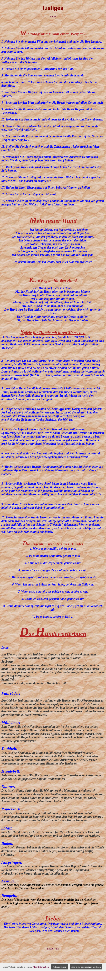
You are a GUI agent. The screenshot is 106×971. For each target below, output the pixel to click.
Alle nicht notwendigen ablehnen (86, 967)
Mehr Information (41, 967)
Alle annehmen (59, 967)
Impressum (53, 948)
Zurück (53, 16)
